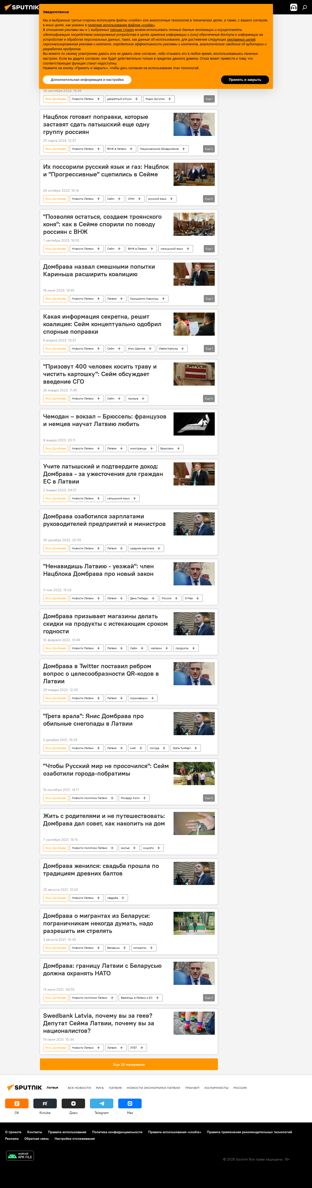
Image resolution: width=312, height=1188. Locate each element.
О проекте (13, 1132)
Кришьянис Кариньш (144, 298)
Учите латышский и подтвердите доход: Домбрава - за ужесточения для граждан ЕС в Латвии (103, 473)
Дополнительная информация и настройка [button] (87, 80)
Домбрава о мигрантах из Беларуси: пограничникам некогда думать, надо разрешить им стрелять (98, 923)
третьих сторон (122, 30)
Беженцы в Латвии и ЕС (137, 997)
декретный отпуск (119, 99)
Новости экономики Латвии (153, 1087)
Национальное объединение (159, 149)
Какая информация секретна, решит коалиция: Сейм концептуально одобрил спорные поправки (102, 324)
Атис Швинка (136, 348)
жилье (125, 848)
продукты (182, 648)
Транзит (192, 1087)
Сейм (110, 198)
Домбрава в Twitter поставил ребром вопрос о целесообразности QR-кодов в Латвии (101, 673)
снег (133, 748)
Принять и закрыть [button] (245, 80)
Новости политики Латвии (89, 798)
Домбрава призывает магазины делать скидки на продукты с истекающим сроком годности (105, 623)
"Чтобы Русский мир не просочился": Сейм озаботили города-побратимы (106, 769)
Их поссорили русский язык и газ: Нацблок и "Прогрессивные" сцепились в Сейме (106, 170)
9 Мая (189, 598)
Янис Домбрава (55, 99)
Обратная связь (36, 1138)
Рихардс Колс (130, 798)
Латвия (112, 298)
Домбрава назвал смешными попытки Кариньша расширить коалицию (99, 270)
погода (154, 748)
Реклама (12, 1138)
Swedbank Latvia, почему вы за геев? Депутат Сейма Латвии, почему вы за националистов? (98, 1023)
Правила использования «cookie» (174, 1132)
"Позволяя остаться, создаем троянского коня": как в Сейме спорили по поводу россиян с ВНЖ (102, 224)
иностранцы (138, 448)
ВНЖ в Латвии (116, 149)
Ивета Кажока (168, 348)
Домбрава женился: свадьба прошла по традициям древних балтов (101, 869)
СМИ (131, 198)
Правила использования (67, 1132)
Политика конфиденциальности (117, 1132)
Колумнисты (217, 1087)
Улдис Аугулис (155, 99)
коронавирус (139, 698)
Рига (100, 1087)
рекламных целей (241, 39)
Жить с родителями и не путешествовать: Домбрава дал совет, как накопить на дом (104, 819)
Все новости (79, 1087)
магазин (156, 648)
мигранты (139, 948)
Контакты (34, 1132)
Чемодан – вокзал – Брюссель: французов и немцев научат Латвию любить (104, 420)
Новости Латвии (83, 99)
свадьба (112, 898)
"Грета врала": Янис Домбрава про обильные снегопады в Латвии (93, 719)
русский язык (157, 198)
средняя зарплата (142, 548)
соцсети (148, 848)
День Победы (139, 598)
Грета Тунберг (182, 748)
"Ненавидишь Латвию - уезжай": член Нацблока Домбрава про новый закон (98, 570)
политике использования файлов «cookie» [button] (121, 25)
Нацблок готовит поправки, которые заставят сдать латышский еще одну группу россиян (96, 124)
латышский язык (172, 248)
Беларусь (113, 948)
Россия (166, 598)
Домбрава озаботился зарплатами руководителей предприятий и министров (104, 520)
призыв (133, 398)
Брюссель (167, 448)
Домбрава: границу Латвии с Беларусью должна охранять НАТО (102, 969)
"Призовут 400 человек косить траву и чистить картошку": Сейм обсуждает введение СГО (100, 373)
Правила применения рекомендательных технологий (249, 1132)
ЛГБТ (133, 1047)
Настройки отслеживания (75, 1138)
